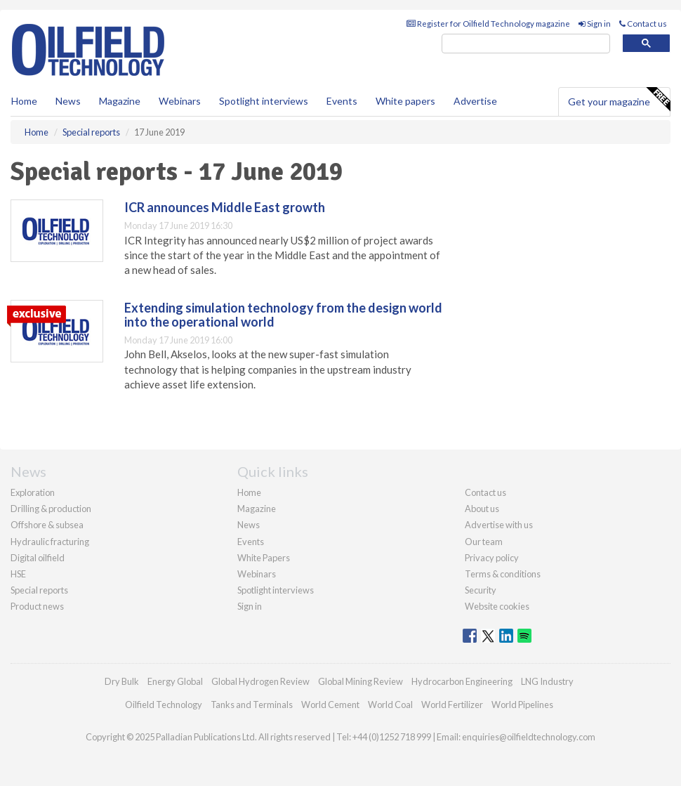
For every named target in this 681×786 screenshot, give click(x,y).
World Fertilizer (452, 704)
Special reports (39, 590)
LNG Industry (547, 681)
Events (341, 101)
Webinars (180, 101)
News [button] (68, 101)
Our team (484, 541)
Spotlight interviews (263, 101)
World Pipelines (522, 704)
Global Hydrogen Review (260, 681)
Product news (37, 606)
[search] (526, 44)
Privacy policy (492, 557)
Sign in (594, 23)
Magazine (119, 101)
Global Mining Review (360, 681)
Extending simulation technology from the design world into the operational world (283, 314)
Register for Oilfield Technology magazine (488, 23)
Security (480, 590)
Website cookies (497, 606)
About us (482, 508)
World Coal (390, 704)
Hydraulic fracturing (50, 541)
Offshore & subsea (47, 524)
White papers (405, 101)
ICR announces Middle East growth (224, 207)
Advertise (475, 101)
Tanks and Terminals (252, 704)
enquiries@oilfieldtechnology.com (528, 736)
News (248, 524)
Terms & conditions (503, 573)
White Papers (263, 557)
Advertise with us (499, 524)
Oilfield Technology (163, 704)
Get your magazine (619, 100)
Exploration (33, 492)
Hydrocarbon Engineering (462, 681)
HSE (18, 573)
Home (24, 101)
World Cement (330, 704)
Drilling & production (51, 508)
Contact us (643, 23)
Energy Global (175, 681)
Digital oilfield (38, 557)
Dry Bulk (122, 681)
